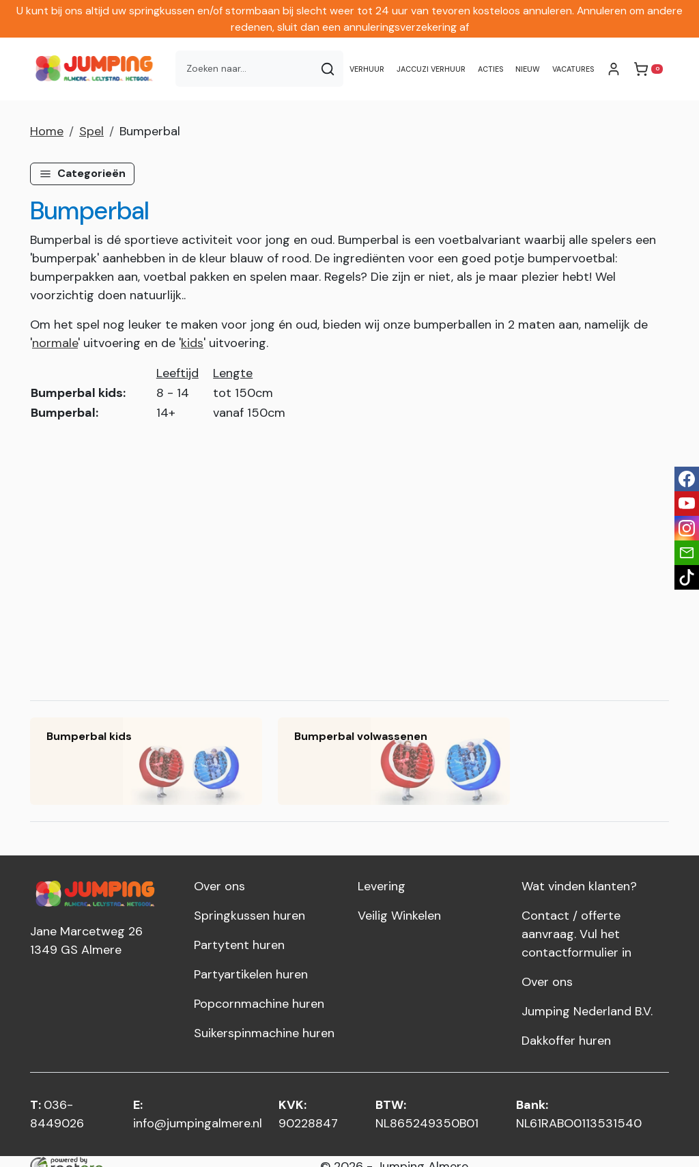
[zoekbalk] (246, 69)
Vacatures (574, 69)
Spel (91, 131)
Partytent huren (239, 934)
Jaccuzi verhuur (432, 69)
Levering (381, 876)
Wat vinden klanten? (579, 876)
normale (55, 344)
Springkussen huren (249, 905)
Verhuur (369, 69)
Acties (491, 69)
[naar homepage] (98, 69)
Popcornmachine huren (259, 993)
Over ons (219, 876)
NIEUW (529, 69)
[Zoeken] (329, 69)
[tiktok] (686, 577)
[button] (82, 174)
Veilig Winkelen (399, 905)
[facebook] (686, 479)
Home (46, 131)
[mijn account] (614, 69)
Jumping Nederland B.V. (587, 1001)
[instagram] (686, 528)
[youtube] (686, 503)
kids (192, 344)
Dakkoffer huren (566, 1030)
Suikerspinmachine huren (264, 1023)
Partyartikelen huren (251, 964)
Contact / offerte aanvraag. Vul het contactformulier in (576, 923)
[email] (686, 552)
